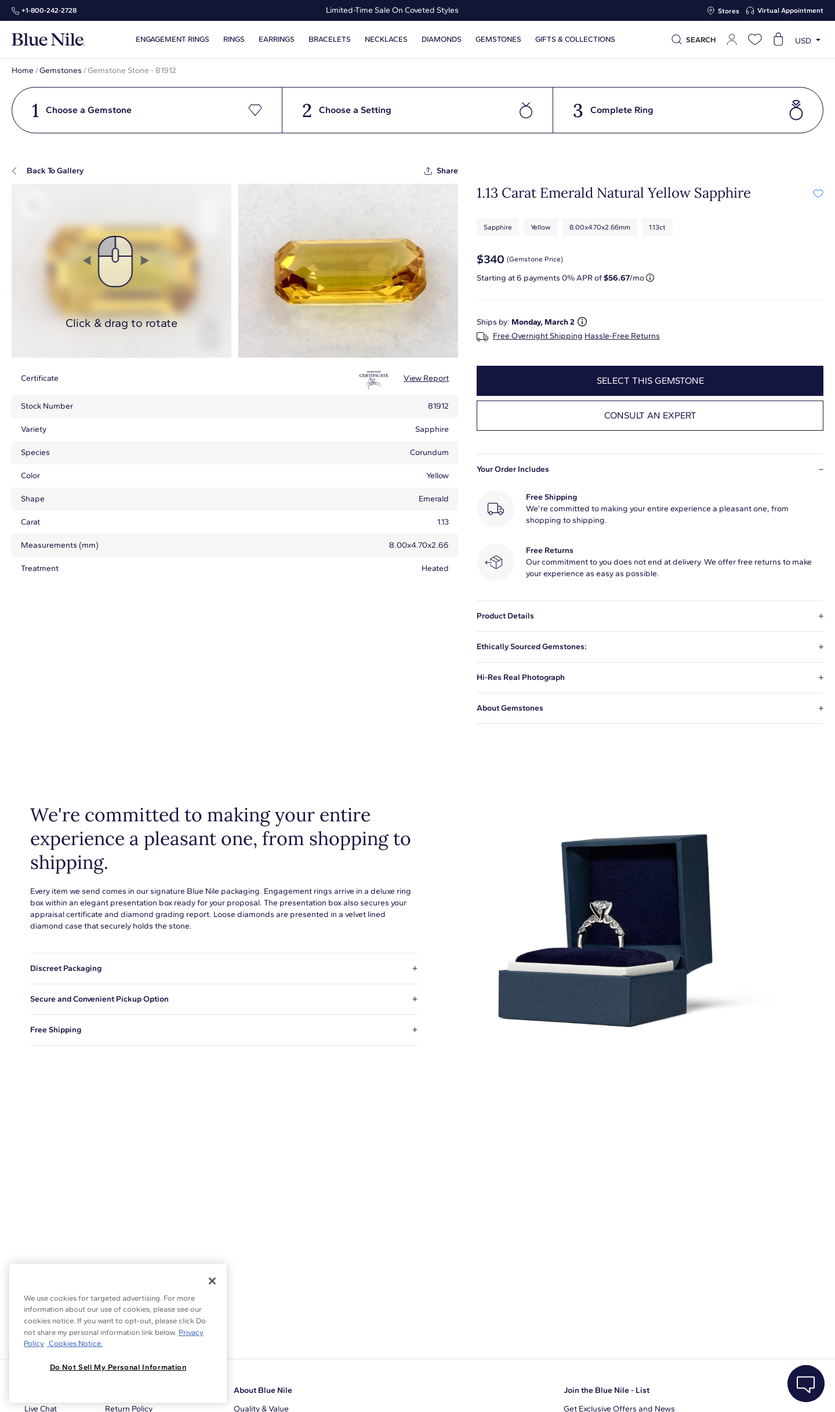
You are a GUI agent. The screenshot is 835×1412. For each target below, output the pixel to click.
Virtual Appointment (790, 10)
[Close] (212, 1281)
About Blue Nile (263, 1390)
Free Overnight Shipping (538, 336)
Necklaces (386, 39)
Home (23, 70)
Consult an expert (650, 415)
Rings (234, 39)
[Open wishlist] (755, 39)
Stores (728, 11)
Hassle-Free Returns (622, 336)
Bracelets (329, 39)
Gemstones (498, 39)
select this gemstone (650, 380)
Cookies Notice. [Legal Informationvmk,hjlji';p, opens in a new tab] (75, 1343)
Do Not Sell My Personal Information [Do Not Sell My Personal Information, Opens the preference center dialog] (118, 1367)
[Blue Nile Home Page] (48, 39)
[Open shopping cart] (778, 39)
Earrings (277, 39)
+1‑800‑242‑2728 (49, 10)
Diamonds (442, 39)
